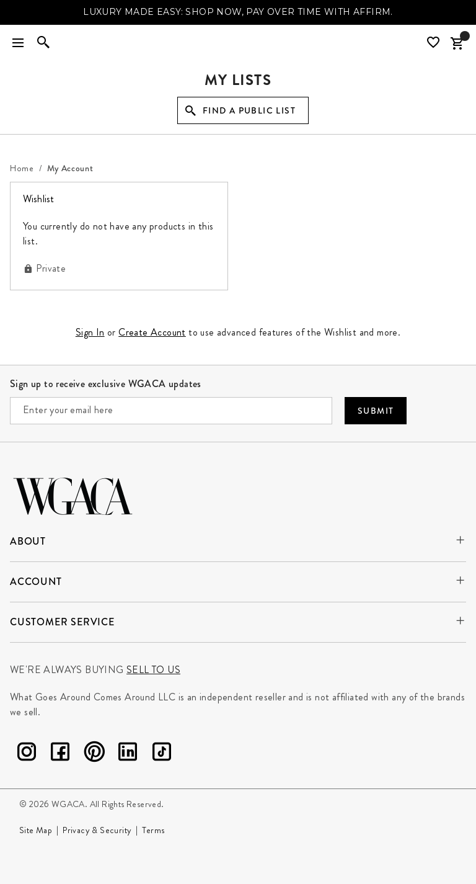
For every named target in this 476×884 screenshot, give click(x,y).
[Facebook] (60, 754)
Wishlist (44, 198)
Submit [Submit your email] (376, 410)
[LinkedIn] (127, 754)
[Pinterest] (94, 754)
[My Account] (70, 168)
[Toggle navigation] (18, 43)
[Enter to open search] (43, 43)
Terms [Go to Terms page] (153, 830)
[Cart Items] (456, 43)
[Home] (22, 168)
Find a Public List (249, 110)
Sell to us (153, 670)
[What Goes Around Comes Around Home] (238, 43)
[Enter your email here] (171, 410)
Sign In (90, 332)
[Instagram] (26, 754)
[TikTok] (161, 754)
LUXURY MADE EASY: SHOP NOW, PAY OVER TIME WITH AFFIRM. (238, 11)
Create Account (152, 332)
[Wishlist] (434, 42)
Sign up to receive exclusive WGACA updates (105, 384)
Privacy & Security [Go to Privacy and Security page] (97, 830)
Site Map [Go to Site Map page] (35, 830)
